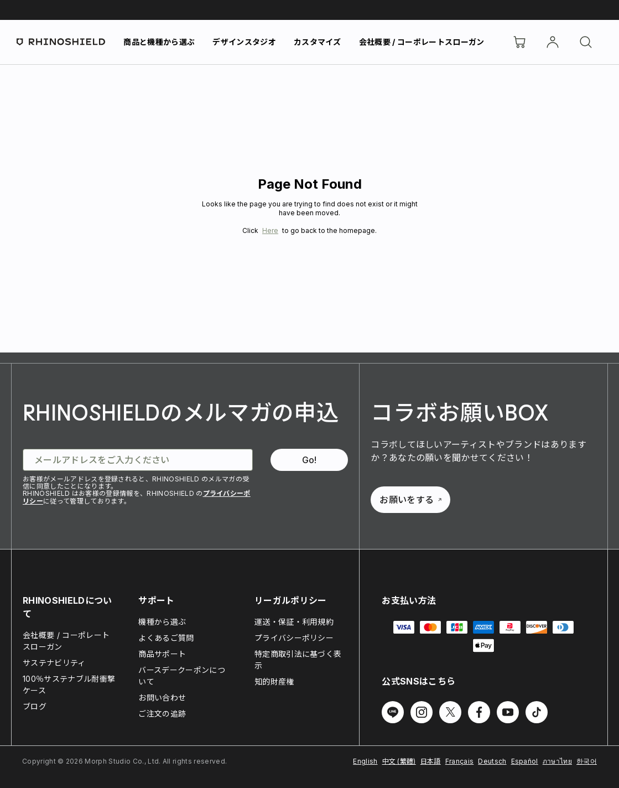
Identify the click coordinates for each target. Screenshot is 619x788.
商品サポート (162, 654)
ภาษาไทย (557, 761)
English (365, 761)
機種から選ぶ (162, 621)
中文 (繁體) (399, 761)
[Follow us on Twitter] (450, 712)
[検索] (585, 42)
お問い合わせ (162, 697)
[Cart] (519, 42)
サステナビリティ (54, 662)
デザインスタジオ (244, 41)
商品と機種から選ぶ (159, 41)
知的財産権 (274, 681)
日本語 (430, 761)
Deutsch (492, 761)
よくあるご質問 (166, 637)
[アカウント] (552, 42)
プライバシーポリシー (294, 637)
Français (459, 761)
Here (270, 230)
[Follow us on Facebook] (479, 712)
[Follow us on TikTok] (537, 712)
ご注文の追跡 (162, 713)
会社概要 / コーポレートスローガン (422, 41)
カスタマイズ (317, 41)
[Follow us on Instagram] (421, 712)
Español (524, 761)
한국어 (586, 761)
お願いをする (410, 499)
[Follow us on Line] (393, 712)
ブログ (34, 706)
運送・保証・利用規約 (294, 621)
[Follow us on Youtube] (508, 712)
